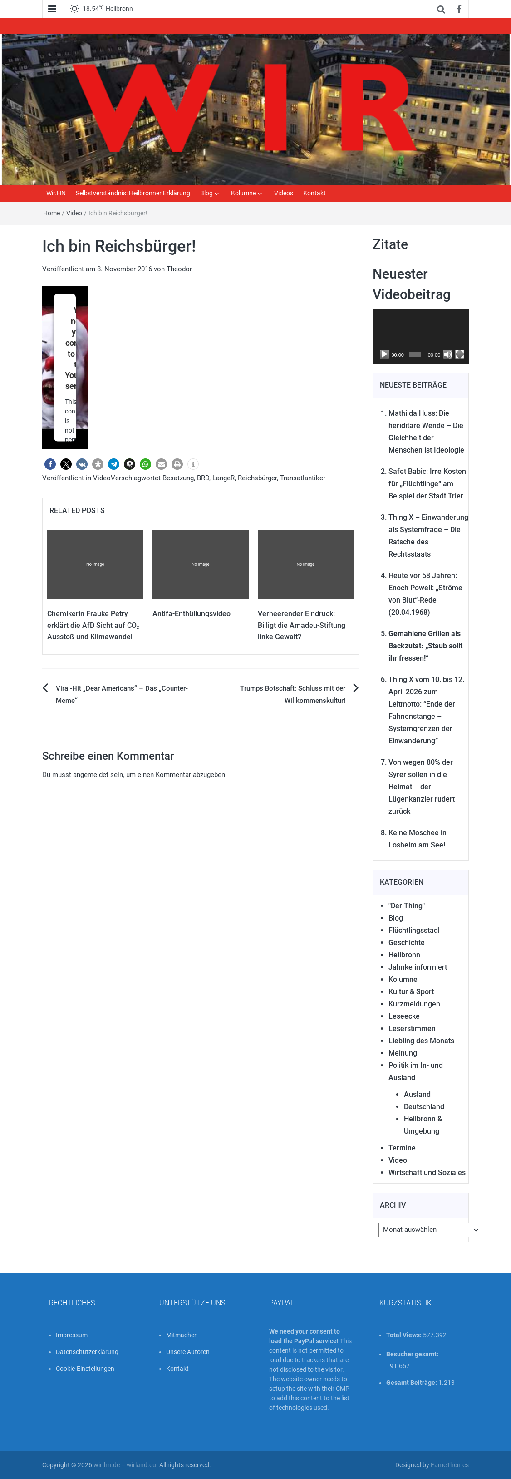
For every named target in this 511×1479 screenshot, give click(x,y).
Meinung (402, 1053)
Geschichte (406, 942)
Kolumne (243, 193)
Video (74, 213)
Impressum (72, 1335)
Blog (206, 193)
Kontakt (314, 193)
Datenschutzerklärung (87, 1351)
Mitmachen (182, 1335)
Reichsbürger (257, 478)
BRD (203, 478)
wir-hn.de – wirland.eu (124, 1465)
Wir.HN (56, 193)
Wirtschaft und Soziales (427, 1172)
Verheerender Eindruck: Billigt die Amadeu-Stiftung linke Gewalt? (301, 625)
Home (51, 213)
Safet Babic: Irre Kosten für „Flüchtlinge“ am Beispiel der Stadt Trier (427, 483)
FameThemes (450, 1465)
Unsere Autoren (188, 1351)
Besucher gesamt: (413, 1354)
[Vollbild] (459, 354)
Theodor (179, 269)
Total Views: (404, 1335)
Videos (283, 193)
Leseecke (404, 1016)
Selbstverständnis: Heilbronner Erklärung (133, 193)
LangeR (223, 478)
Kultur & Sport (411, 991)
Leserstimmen (412, 1028)
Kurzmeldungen (414, 1004)
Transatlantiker (302, 478)
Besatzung (178, 478)
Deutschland (424, 1106)
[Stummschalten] (447, 354)
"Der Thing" (406, 905)
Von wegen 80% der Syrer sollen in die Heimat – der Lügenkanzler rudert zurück (421, 787)
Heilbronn (404, 955)
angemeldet (90, 775)
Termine (402, 1148)
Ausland (417, 1094)
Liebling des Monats (421, 1040)
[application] (421, 336)
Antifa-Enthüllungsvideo (191, 613)
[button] (50, 464)
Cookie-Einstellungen (85, 1368)
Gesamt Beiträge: (412, 1382)
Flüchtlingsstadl (414, 930)
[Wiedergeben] (384, 354)
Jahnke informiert (417, 967)
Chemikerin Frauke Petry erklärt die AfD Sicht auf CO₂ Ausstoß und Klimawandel (93, 625)
